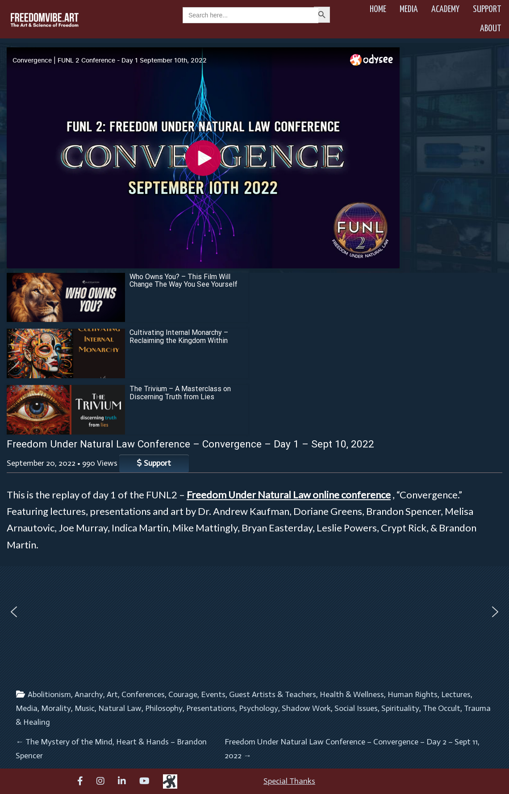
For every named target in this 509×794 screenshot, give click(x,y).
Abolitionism (49, 694)
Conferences (143, 694)
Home (378, 9)
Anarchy (89, 694)
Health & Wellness (352, 694)
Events (213, 694)
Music (85, 708)
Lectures (456, 694)
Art (112, 694)
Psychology (258, 708)
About (490, 28)
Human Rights (413, 694)
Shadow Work (306, 708)
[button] (14, 612)
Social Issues (356, 708)
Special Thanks (289, 781)
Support (487, 9)
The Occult (441, 708)
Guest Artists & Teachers (272, 694)
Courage (182, 694)
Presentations (210, 708)
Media (409, 9)
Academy (445, 9)
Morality (56, 708)
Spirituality (400, 708)
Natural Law (120, 708)
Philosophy (164, 708)
